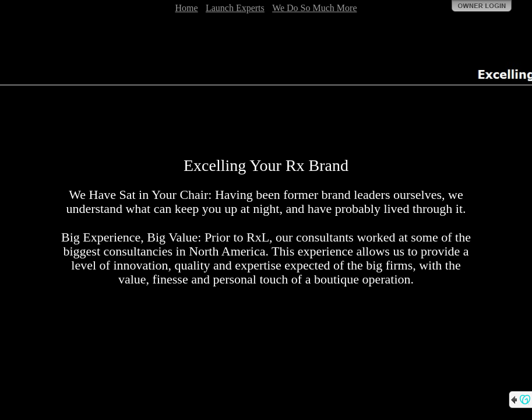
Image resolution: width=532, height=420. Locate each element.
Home (186, 8)
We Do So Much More (314, 8)
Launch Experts (235, 8)
